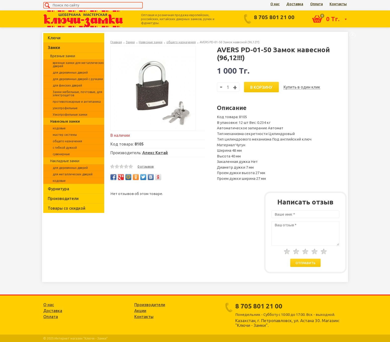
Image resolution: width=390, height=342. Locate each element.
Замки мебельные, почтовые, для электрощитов (77, 93)
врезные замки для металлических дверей (78, 64)
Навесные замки (65, 121)
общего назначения (67, 141)
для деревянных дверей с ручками (78, 79)
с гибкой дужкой (65, 147)
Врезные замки (62, 56)
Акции (140, 310)
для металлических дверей (73, 174)
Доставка (294, 4)
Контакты (338, 4)
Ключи (54, 38)
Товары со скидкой (66, 208)
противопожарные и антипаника (77, 101)
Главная (116, 42)
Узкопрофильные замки (70, 114)
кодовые (59, 128)
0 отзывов (146, 166)
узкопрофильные (65, 108)
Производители (63, 198)
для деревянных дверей (70, 72)
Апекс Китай (155, 152)
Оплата (316, 4)
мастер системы (65, 134)
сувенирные (61, 154)
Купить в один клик (302, 87)
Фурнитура (58, 189)
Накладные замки (64, 161)
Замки (54, 47)
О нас (275, 4)
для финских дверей (67, 85)
